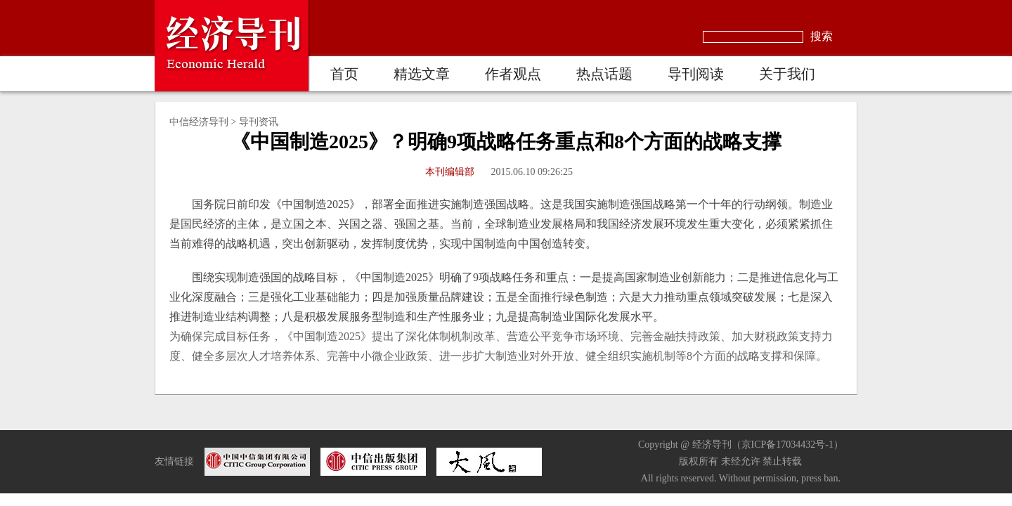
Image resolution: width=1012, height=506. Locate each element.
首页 (344, 74)
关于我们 (787, 74)
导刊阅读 (696, 74)
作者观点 (513, 74)
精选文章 (422, 74)
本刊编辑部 (449, 172)
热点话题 (604, 74)
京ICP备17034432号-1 (787, 444)
